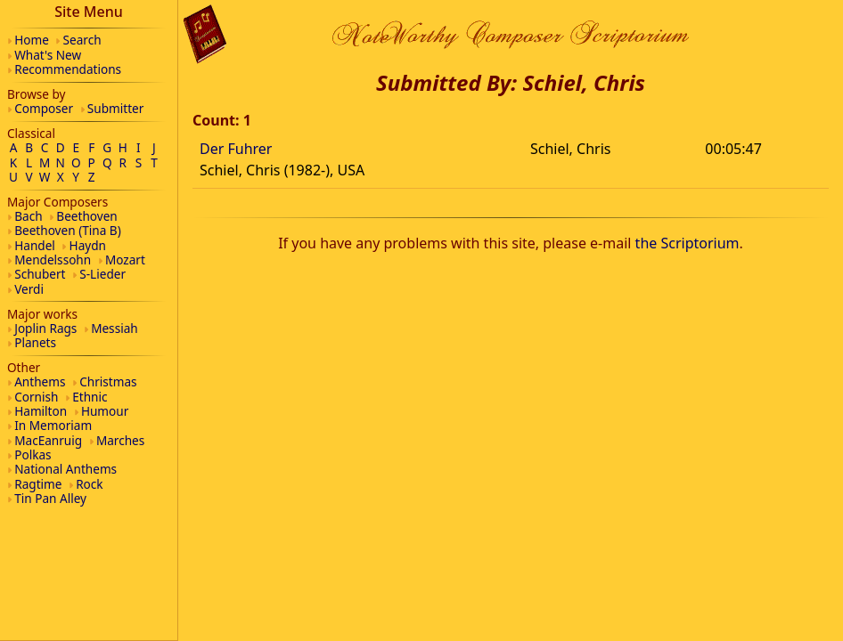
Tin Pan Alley (50, 498)
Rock (89, 483)
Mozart (125, 259)
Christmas (107, 381)
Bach (28, 215)
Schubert (39, 273)
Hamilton (40, 410)
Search (82, 39)
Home (31, 39)
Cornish (36, 396)
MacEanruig (48, 440)
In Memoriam (53, 425)
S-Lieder (102, 273)
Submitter (115, 108)
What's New (47, 54)
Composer (43, 108)
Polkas (32, 454)
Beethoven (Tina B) (67, 230)
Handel (34, 245)
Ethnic (89, 396)
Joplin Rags (45, 328)
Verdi (29, 288)
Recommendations (67, 69)
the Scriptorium (687, 243)
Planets (35, 342)
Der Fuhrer (236, 148)
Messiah (114, 328)
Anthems (39, 381)
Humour (104, 410)
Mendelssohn (52, 259)
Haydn (88, 245)
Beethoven (86, 215)
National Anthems (65, 468)
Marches (120, 440)
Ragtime (37, 483)
